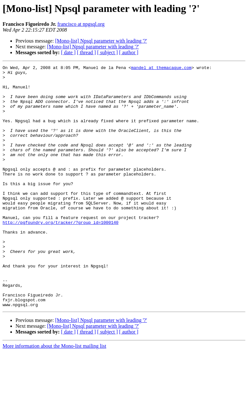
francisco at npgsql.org (81, 24)
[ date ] (68, 52)
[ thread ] (86, 52)
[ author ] (129, 52)
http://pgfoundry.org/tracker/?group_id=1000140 (61, 254)
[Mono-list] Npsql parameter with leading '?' (101, 41)
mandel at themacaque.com (161, 68)
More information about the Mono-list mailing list (54, 394)
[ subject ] (107, 52)
